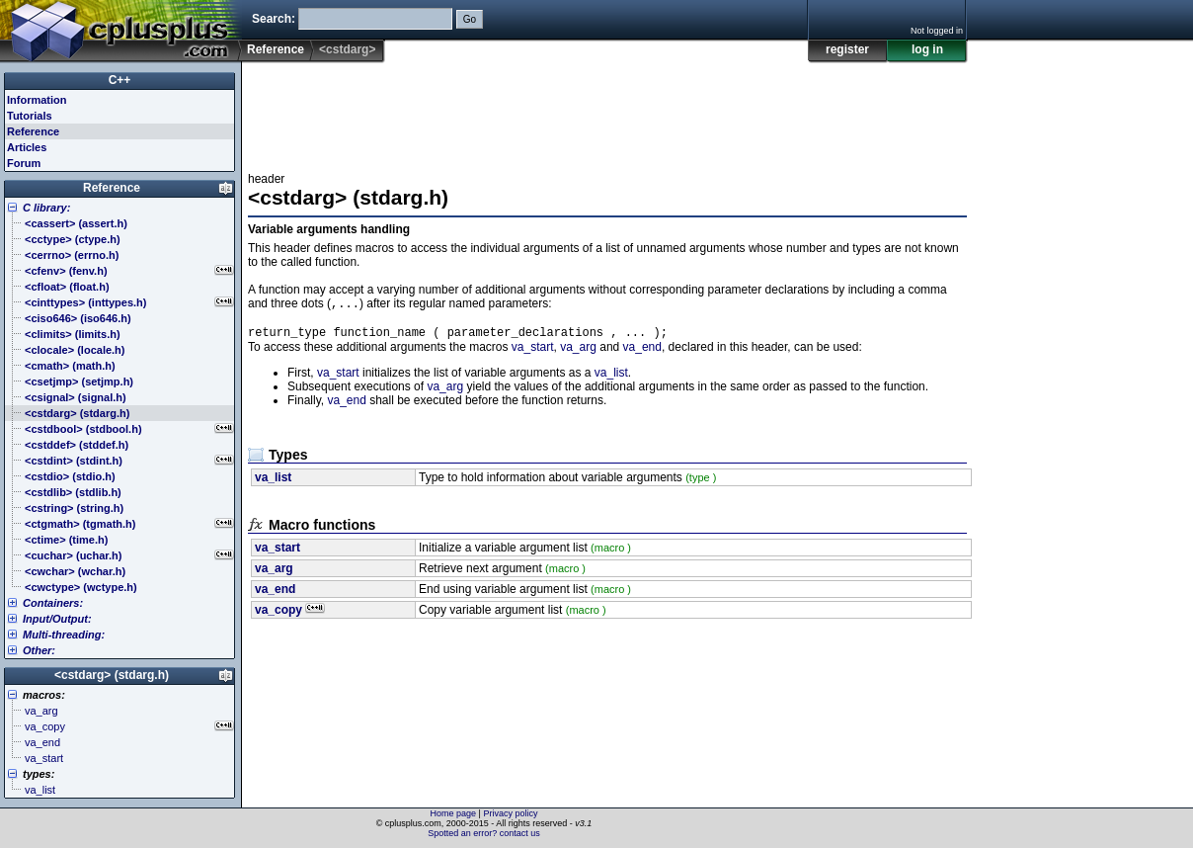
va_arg (578, 351)
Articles (26, 147)
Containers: (53, 603)
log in (927, 49)
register (847, 49)
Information (37, 100)
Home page (454, 813)
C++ (120, 80)
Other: (39, 650)
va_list (611, 376)
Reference (275, 49)
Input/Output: (57, 619)
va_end (642, 351)
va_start (533, 351)
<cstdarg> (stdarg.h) (111, 675)
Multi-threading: (64, 634)
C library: (46, 207)
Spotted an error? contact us (484, 833)
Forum (23, 163)
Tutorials (29, 116)
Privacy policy (510, 813)
